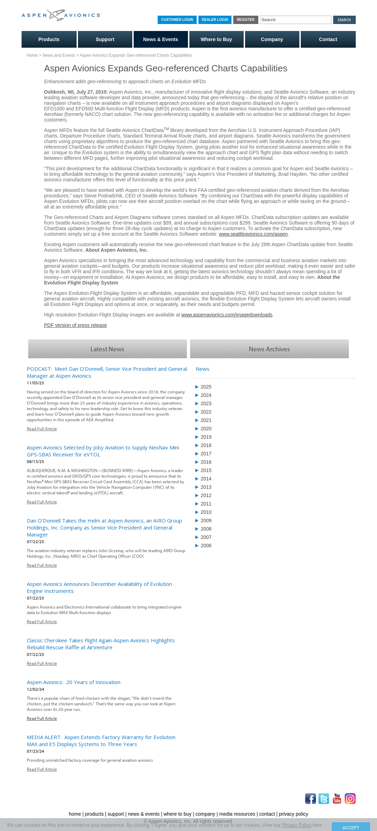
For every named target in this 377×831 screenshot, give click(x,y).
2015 (206, 470)
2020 (206, 428)
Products (49, 39)
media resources (237, 814)
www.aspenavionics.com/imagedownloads (226, 314)
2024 (206, 395)
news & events (143, 814)
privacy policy (293, 814)
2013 (206, 487)
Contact (328, 39)
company (205, 814)
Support (105, 39)
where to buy (177, 814)
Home (32, 55)
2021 (206, 420)
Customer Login (177, 20)
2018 (206, 445)
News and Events (58, 55)
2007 (206, 537)
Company (272, 39)
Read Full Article (42, 428)
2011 (206, 504)
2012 (206, 495)
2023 (206, 403)
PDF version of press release (75, 325)
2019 (206, 437)
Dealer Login (215, 20)
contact (267, 814)
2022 (206, 412)
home (75, 814)
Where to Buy (216, 39)
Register (245, 20)
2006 (206, 545)
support (116, 814)
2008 (206, 529)
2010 (206, 512)
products (94, 814)
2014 (206, 478)
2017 (206, 453)
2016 (206, 462)
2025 (206, 387)
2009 (206, 520)
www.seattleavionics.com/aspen (253, 234)
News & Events (160, 39)
